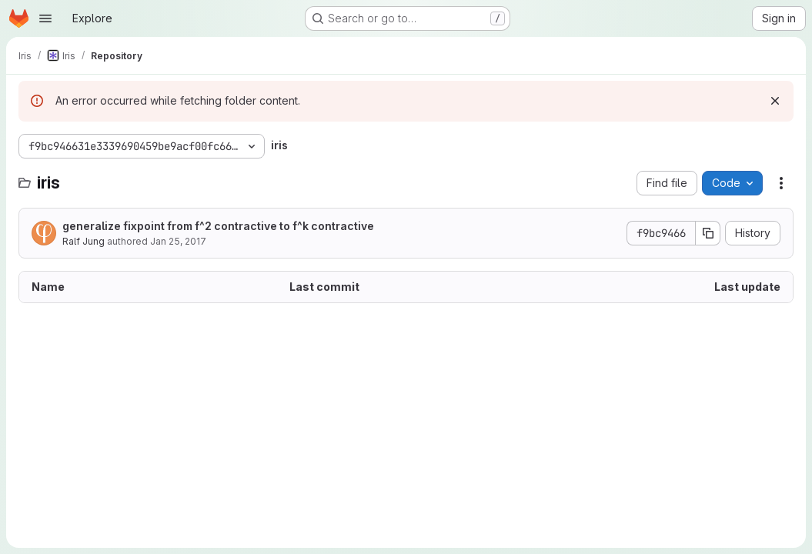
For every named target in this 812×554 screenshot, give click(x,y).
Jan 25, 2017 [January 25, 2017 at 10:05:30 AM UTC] (178, 241)
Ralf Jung (83, 241)
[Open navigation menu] (45, 18)
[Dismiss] (775, 101)
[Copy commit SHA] (708, 233)
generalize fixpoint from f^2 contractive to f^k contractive (218, 225)
